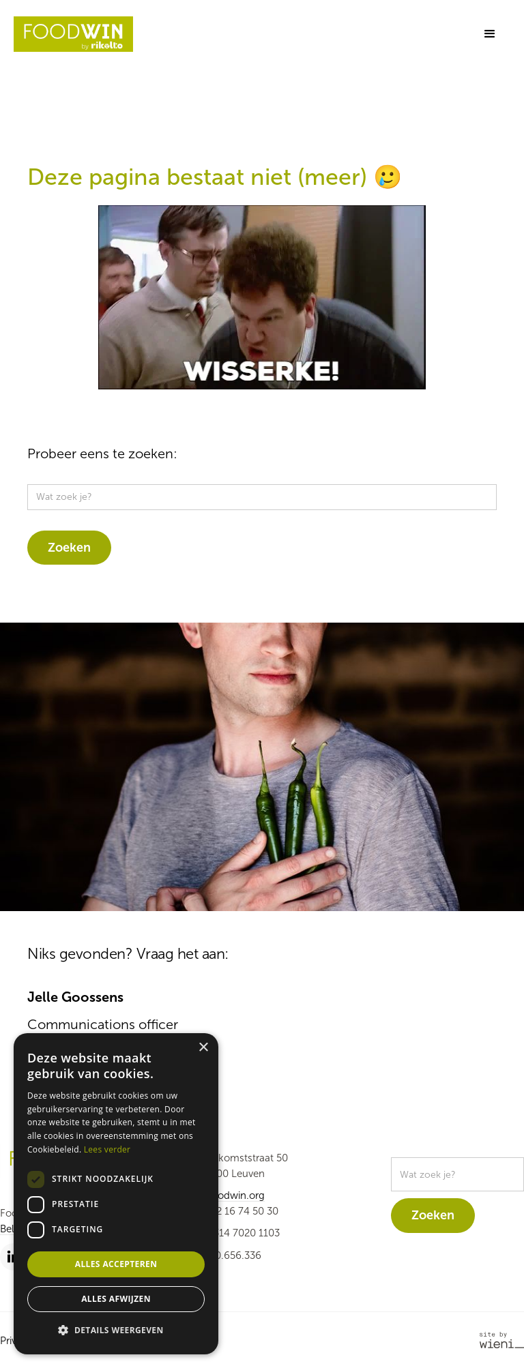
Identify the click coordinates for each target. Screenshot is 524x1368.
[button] (489, 34)
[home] (73, 34)
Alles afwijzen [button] (116, 1299)
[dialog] (116, 1193)
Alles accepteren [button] (116, 1264)
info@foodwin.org (223, 1195)
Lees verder (107, 1149)
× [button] (203, 1048)
